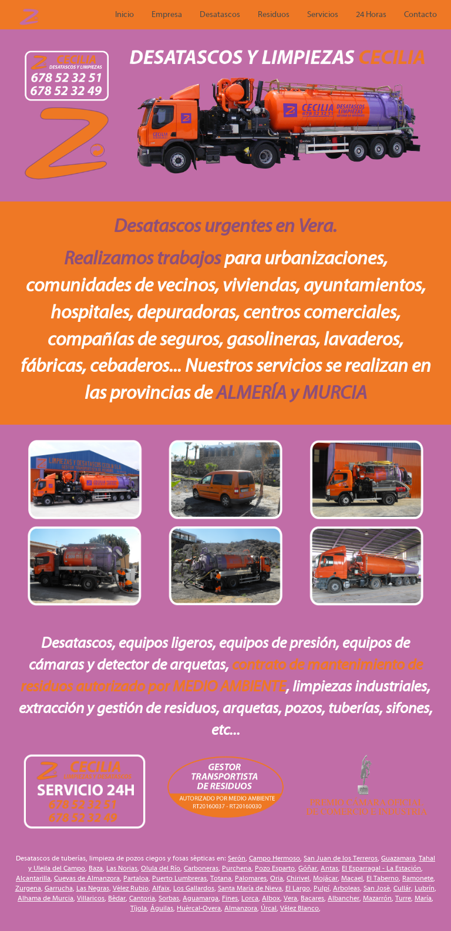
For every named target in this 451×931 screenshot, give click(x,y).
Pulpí (321, 888)
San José (377, 888)
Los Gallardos (193, 888)
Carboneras (201, 868)
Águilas (161, 908)
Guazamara (398, 858)
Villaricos (91, 898)
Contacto (420, 14)
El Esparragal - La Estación (381, 868)
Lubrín (425, 888)
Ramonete (417, 878)
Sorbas (169, 898)
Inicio (124, 14)
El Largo (297, 888)
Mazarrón (377, 898)
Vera (290, 898)
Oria (276, 878)
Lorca (249, 898)
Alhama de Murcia (45, 898)
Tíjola (138, 908)
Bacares (312, 898)
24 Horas (371, 14)
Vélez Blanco (299, 908)
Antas (329, 868)
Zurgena (28, 888)
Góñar (307, 868)
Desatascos (220, 14)
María (423, 898)
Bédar (117, 898)
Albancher (343, 898)
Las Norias (121, 868)
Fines (230, 898)
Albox (271, 898)
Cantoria (142, 898)
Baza (96, 868)
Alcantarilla (33, 878)
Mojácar (325, 878)
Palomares (251, 878)
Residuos (274, 14)
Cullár (402, 888)
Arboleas (346, 888)
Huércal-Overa (199, 908)
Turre (403, 898)
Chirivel (298, 878)
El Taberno (382, 878)
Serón (236, 858)
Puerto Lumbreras (179, 878)
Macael (352, 878)
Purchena (236, 868)
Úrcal (269, 908)
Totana (220, 878)
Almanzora (240, 908)
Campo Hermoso (274, 858)
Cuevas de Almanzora (87, 878)
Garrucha (59, 888)
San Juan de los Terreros (341, 858)
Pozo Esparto (275, 868)
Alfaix (161, 888)
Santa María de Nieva (250, 888)
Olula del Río (160, 868)
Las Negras (92, 888)
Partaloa (136, 878)
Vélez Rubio (131, 888)
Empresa (167, 14)
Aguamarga (200, 898)
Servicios (322, 14)
